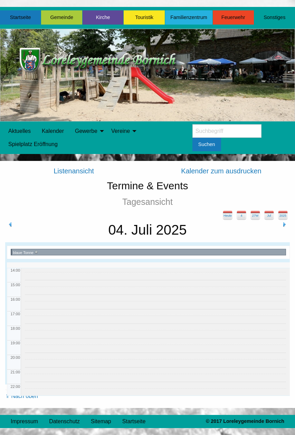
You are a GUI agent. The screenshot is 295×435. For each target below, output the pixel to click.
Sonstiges (274, 17)
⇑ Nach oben (21, 396)
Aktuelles (19, 131)
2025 (282, 215)
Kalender (53, 131)
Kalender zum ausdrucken (221, 171)
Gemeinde (61, 17)
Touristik (144, 17)
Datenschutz (64, 421)
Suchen (206, 144)
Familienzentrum (188, 17)
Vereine (120, 131)
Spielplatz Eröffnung (33, 144)
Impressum (24, 421)
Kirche (103, 17)
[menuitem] (19, 131)
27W (255, 215)
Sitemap (101, 421)
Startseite (20, 17)
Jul (269, 215)
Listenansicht (74, 171)
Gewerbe (86, 131)
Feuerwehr (233, 17)
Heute (227, 215)
